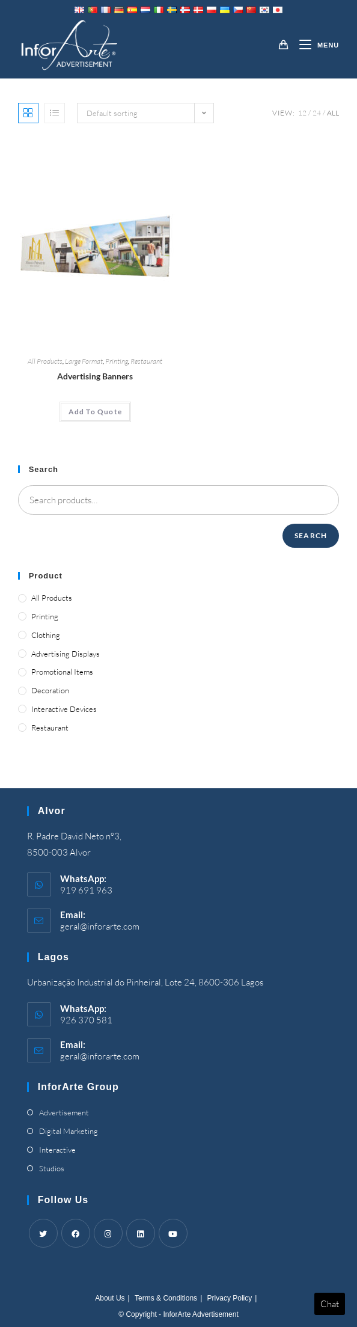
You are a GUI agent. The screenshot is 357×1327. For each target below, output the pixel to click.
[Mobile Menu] (314, 45)
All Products (45, 361)
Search (310, 535)
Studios (51, 1168)
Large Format (84, 361)
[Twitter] (43, 1233)
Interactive (57, 1149)
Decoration (50, 690)
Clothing (45, 635)
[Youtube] (173, 1233)
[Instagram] (108, 1233)
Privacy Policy (229, 1298)
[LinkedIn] (140, 1233)
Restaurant (146, 361)
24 (317, 112)
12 (302, 112)
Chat (329, 1304)
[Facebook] (75, 1233)
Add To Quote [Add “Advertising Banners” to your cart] (95, 411)
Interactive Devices (64, 709)
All (333, 112)
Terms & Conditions (166, 1298)
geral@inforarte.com (99, 926)
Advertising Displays (65, 653)
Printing (116, 361)
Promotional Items (62, 671)
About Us (109, 1298)
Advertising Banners (95, 376)
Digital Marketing (68, 1131)
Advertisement (64, 1112)
